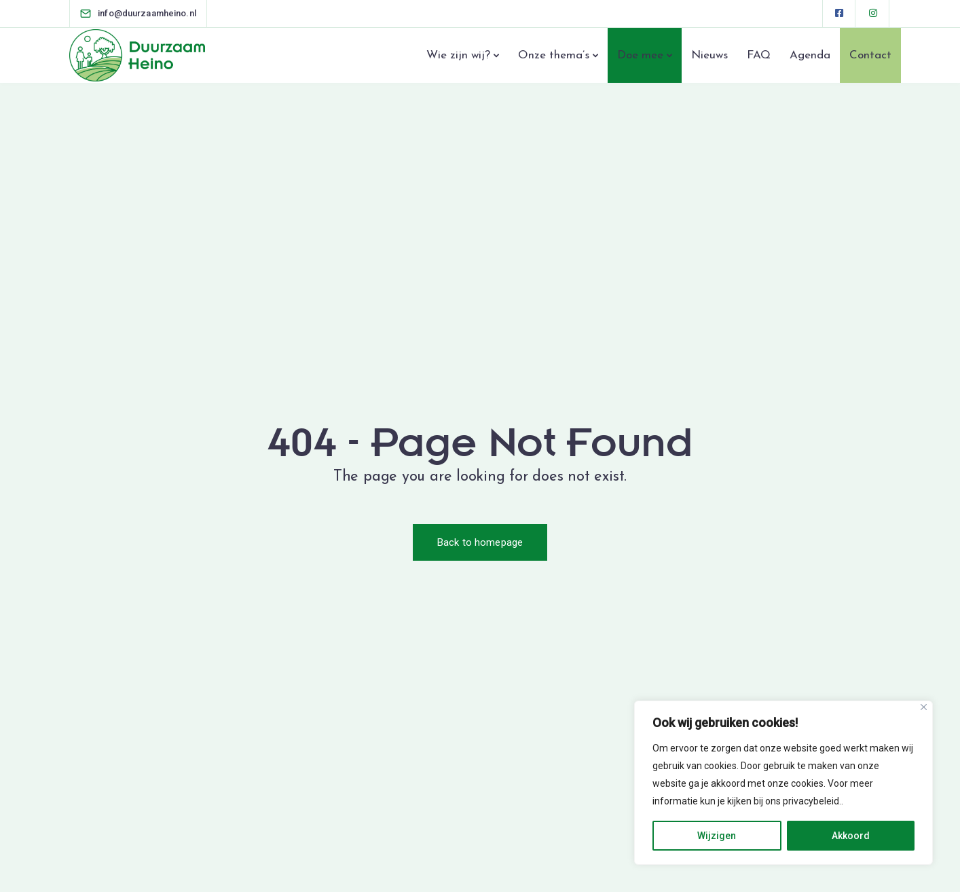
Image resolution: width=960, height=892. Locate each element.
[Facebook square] (839, 13)
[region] (783, 783)
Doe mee (640, 55)
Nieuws (709, 55)
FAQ (759, 55)
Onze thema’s (553, 55)
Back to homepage (480, 542)
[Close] (924, 707)
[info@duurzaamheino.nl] (147, 13)
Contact (870, 55)
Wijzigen (716, 835)
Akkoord (851, 835)
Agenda (810, 55)
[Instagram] (873, 13)
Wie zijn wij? (458, 55)
